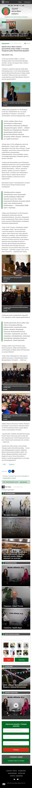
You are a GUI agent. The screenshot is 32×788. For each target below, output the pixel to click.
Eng (12, 5)
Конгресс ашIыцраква (16, 776)
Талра (20, 2)
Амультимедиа (12, 773)
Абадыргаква (22, 771)
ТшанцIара (27, 2)
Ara (23, 5)
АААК (4, 22)
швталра (24, 476)
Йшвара (16, 750)
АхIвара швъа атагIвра (16, 761)
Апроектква (21, 773)
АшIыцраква (5, 43)
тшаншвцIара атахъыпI (9, 478)
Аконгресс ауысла (11, 771)
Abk (17, 5)
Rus (9, 5)
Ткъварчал (10, 22)
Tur (15, 5)
